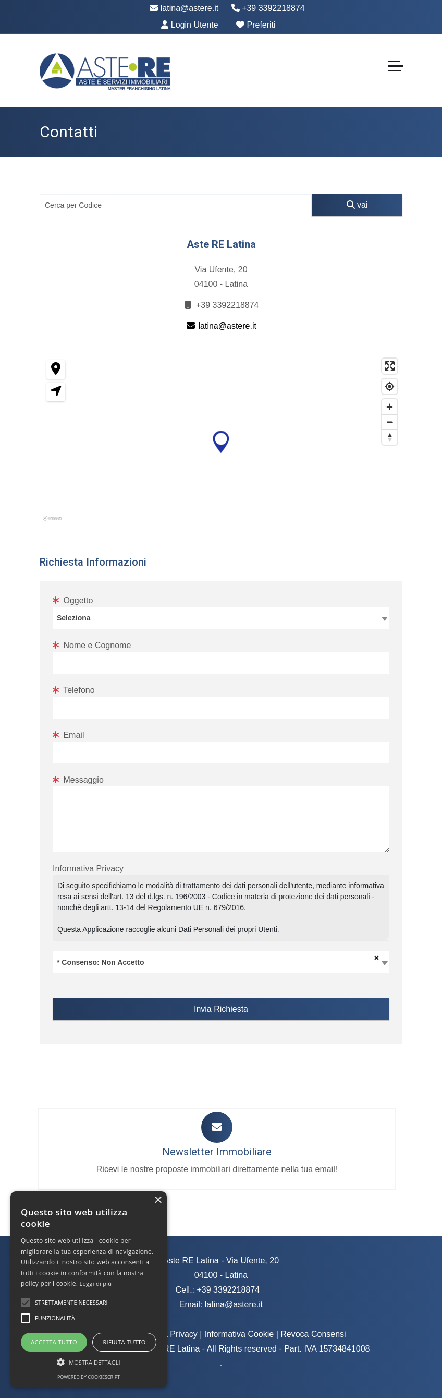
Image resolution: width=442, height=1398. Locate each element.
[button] (221, 442)
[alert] (88, 1289)
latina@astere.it (184, 8)
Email (68, 735)
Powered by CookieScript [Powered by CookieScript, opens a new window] (88, 1376)
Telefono (74, 690)
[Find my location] (389, 386)
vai (357, 204)
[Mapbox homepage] (66, 522)
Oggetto (73, 600)
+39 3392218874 (268, 8)
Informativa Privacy (88, 868)
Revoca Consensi (313, 1334)
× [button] (158, 1200)
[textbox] (221, 617)
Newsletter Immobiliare (217, 1151)
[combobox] (221, 618)
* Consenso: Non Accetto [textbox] (100, 962)
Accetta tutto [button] (54, 1342)
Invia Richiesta (221, 1009)
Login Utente (189, 24)
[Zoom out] (389, 421)
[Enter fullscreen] (389, 366)
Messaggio (78, 779)
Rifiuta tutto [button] (124, 1342)
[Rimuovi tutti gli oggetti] (375, 958)
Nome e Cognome (92, 645)
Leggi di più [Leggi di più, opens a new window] (96, 1283)
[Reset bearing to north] (389, 437)
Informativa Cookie (239, 1334)
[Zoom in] (389, 406)
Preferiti (256, 24)
